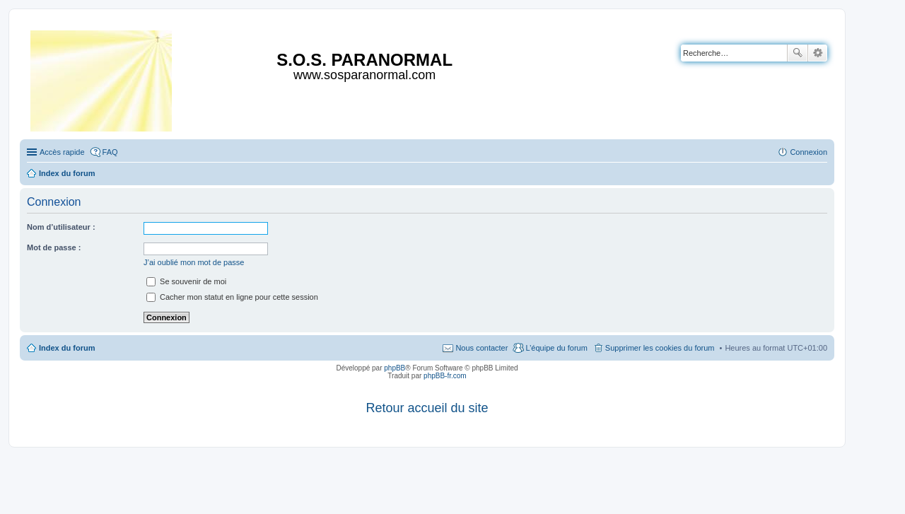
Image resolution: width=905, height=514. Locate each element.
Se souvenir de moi (186, 281)
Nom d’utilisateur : (61, 227)
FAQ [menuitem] (110, 152)
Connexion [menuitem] (808, 152)
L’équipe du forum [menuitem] (556, 348)
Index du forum (67, 348)
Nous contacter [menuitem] (481, 348)
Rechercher (797, 53)
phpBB (394, 368)
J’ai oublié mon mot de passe (194, 262)
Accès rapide (62, 152)
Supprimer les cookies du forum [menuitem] (660, 348)
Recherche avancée (817, 53)
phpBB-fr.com (445, 376)
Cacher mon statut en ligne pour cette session (232, 297)
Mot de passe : (54, 247)
